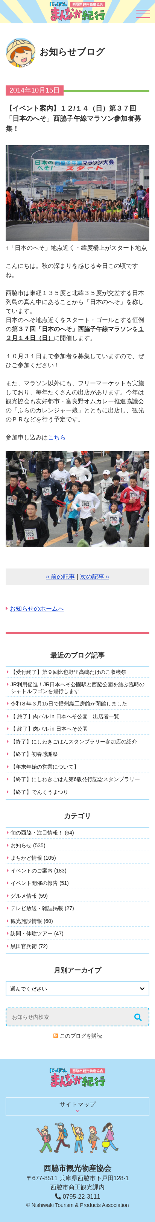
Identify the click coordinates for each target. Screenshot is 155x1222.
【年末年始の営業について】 (45, 767)
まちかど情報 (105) (33, 858)
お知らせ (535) (28, 845)
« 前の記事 (60, 576)
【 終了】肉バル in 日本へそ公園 (49, 729)
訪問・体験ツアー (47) (37, 933)
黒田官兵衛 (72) (29, 946)
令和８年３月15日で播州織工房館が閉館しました (69, 704)
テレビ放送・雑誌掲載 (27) (42, 908)
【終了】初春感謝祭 (34, 754)
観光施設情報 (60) (32, 921)
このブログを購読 (81, 1036)
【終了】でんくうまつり (39, 792)
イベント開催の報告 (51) (40, 883)
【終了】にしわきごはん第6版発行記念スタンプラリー (75, 779)
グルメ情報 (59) (29, 896)
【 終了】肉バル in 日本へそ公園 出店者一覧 (65, 716)
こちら (57, 437)
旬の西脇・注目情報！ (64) (42, 833)
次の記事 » (94, 576)
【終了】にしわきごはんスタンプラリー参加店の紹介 (74, 742)
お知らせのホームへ (37, 608)
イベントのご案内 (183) (39, 871)
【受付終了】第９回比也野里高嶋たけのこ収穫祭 (68, 672)
